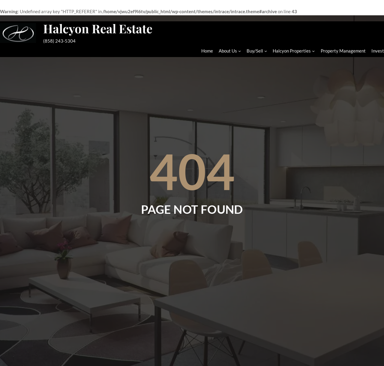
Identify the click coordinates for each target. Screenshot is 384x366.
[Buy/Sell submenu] (265, 51)
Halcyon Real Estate (97, 28)
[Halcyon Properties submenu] (313, 51)
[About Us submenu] (239, 51)
